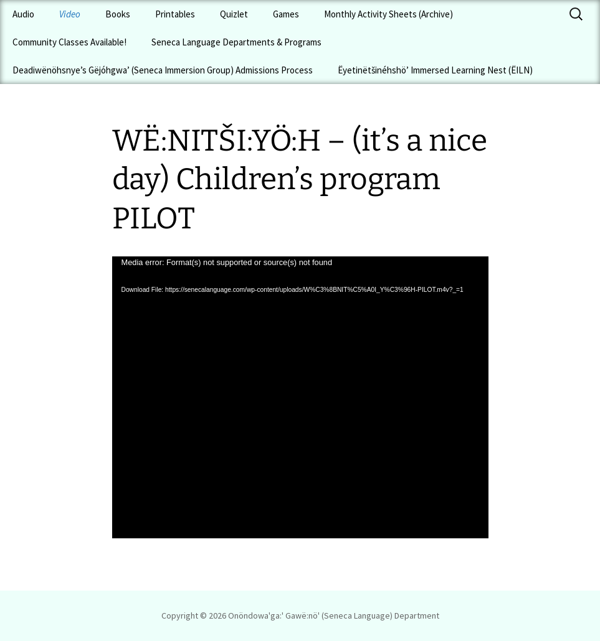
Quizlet (234, 14)
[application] (300, 397)
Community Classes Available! (69, 42)
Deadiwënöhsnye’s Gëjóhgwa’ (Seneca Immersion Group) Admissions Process (162, 70)
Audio (23, 14)
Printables (175, 14)
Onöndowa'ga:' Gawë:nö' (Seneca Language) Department (333, 615)
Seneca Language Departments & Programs (236, 42)
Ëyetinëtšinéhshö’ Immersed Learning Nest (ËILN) (435, 70)
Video (69, 14)
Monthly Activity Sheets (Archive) (388, 14)
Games (286, 14)
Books (117, 14)
